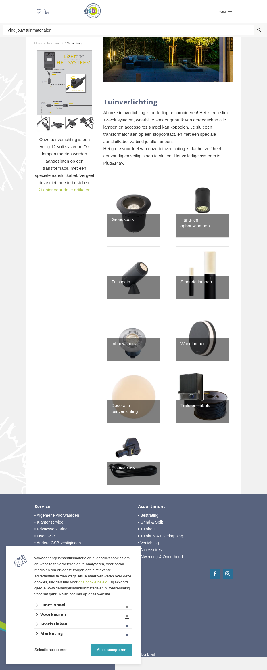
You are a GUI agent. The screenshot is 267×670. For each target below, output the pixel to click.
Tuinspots (121, 281)
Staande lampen (196, 281)
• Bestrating (148, 515)
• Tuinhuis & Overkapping (160, 536)
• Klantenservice (49, 522)
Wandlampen (193, 343)
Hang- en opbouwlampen (195, 222)
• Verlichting (148, 543)
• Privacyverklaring (51, 529)
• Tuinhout (147, 529)
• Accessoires (150, 549)
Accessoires (123, 467)
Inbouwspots (124, 343)
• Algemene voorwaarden (56, 515)
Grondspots (123, 219)
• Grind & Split (150, 522)
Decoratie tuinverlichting (125, 408)
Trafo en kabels (195, 405)
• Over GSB (44, 536)
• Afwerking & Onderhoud (160, 556)
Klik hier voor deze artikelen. (64, 189)
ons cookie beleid (92, 582)
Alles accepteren (111, 650)
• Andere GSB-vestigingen (57, 543)
